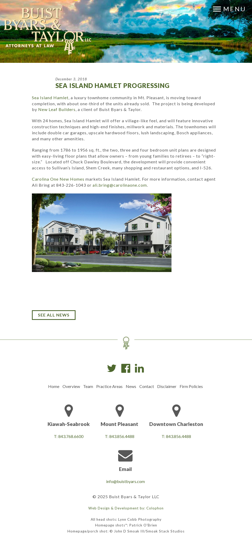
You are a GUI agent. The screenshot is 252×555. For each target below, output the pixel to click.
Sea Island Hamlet (50, 97)
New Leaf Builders (57, 109)
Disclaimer (166, 386)
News (131, 386)
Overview (71, 386)
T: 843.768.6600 (68, 436)
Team (88, 386)
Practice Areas (109, 386)
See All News (54, 314)
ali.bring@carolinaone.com (120, 184)
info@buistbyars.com (125, 481)
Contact (146, 386)
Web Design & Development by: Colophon (126, 508)
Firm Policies (191, 386)
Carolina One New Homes (58, 178)
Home (53, 386)
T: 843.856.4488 (119, 436)
